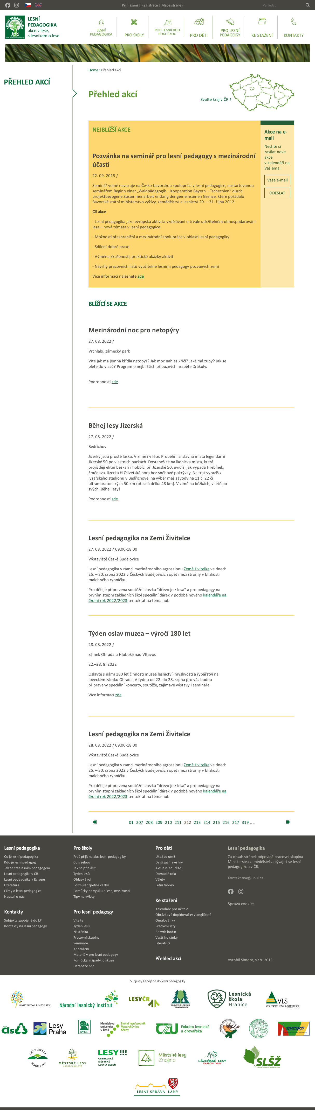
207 (139, 822)
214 (206, 822)
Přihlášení (130, 5)
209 (158, 822)
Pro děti (163, 848)
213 (197, 822)
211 (178, 822)
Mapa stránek (172, 5)
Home (93, 69)
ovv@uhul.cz (252, 877)
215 (216, 822)
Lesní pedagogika (22, 848)
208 (149, 822)
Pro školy (82, 848)
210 (168, 822)
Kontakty (13, 912)
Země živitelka (196, 569)
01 (131, 822)
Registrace (149, 5)
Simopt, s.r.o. (252, 959)
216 (226, 822)
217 (235, 822)
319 (245, 822)
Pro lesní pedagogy (93, 912)
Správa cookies (241, 904)
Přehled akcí (27, 82)
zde (141, 276)
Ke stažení (166, 900)
